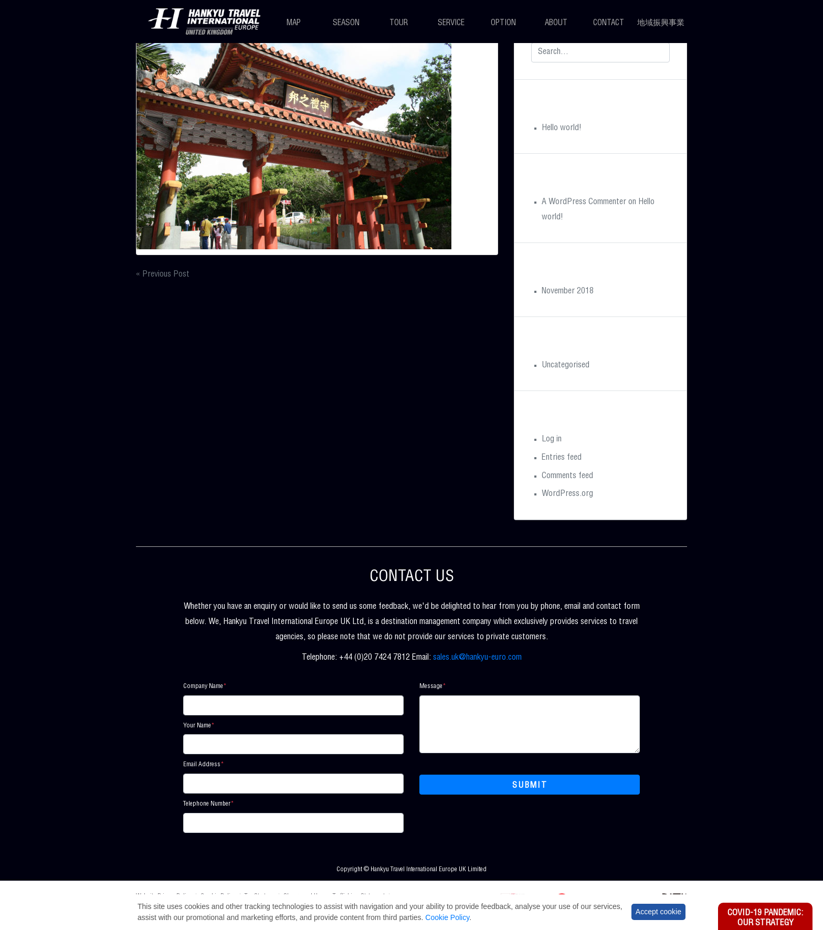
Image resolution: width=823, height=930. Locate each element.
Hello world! (562, 128)
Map (294, 23)
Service (451, 23)
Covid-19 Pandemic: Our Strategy (765, 919)
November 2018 (568, 292)
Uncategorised (565, 366)
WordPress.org (567, 494)
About (556, 23)
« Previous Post (162, 275)
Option (503, 23)
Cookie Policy (447, 917)
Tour (398, 23)
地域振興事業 (660, 23)
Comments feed (567, 476)
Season (346, 23)
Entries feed (562, 458)
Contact (608, 23)
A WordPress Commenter (584, 202)
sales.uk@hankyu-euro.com (477, 658)
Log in (552, 440)
